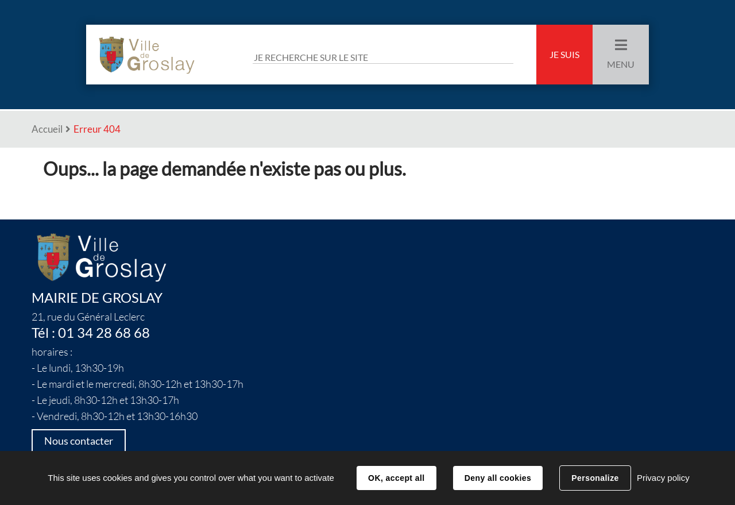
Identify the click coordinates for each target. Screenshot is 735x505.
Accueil (47, 129)
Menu (621, 64)
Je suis (564, 54)
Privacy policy (663, 478)
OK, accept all (396, 478)
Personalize (594, 478)
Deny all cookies (498, 478)
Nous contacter (78, 441)
